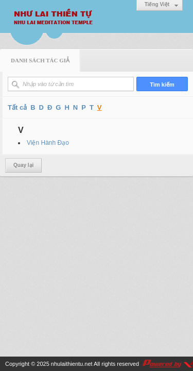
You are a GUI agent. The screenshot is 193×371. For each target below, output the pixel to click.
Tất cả (17, 107)
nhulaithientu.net (72, 364)
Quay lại (23, 165)
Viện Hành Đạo (48, 142)
